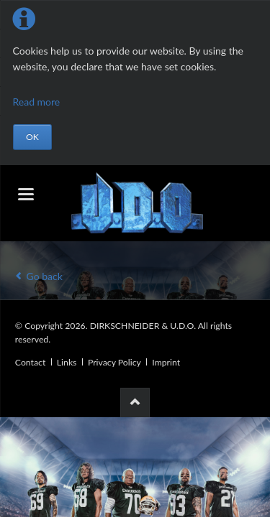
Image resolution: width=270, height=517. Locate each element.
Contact (30, 362)
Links (67, 362)
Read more (36, 102)
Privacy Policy (114, 362)
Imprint (166, 362)
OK (32, 136)
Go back (45, 276)
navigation (26, 194)
